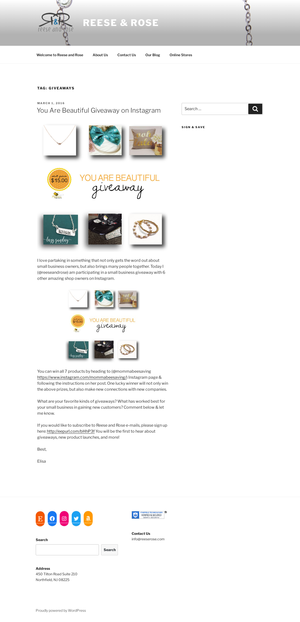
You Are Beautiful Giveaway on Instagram (99, 110)
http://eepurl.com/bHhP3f (71, 431)
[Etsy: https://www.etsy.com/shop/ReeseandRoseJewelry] (40, 518)
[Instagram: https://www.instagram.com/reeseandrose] (64, 518)
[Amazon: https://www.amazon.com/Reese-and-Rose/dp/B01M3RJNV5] (88, 518)
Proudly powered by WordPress (61, 610)
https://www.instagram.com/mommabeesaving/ (81, 377)
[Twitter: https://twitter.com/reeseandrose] (76, 518)
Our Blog (152, 55)
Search (42, 540)
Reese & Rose (121, 22)
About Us (100, 55)
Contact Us (126, 55)
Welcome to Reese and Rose (59, 55)
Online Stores (181, 55)
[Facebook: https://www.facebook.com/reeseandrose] (52, 518)
